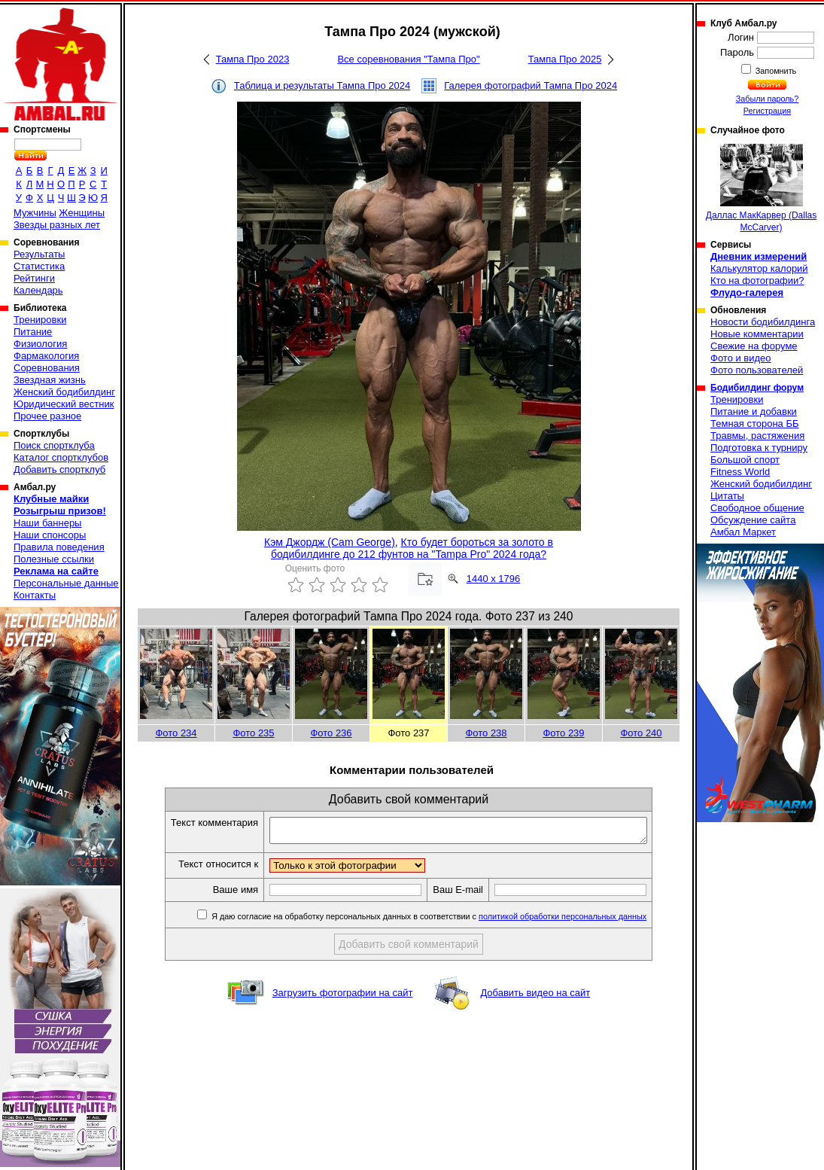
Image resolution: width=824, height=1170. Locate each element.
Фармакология (46, 355)
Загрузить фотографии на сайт (342, 997)
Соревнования (47, 367)
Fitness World (740, 471)
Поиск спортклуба (54, 445)
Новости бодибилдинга (762, 322)
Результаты (39, 254)
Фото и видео (740, 358)
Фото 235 (253, 733)
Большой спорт (745, 459)
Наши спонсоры (50, 535)
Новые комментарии (757, 334)
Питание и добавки (753, 411)
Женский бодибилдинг (64, 392)
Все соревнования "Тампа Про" (408, 59)
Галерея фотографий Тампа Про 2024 (530, 85)
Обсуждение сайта (752, 520)
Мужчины (35, 212)
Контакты (35, 595)
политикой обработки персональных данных (585, 920)
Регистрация (767, 110)
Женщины (82, 212)
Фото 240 (640, 733)
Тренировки (40, 319)
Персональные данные (66, 583)
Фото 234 (175, 733)
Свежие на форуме (754, 346)
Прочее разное (47, 416)
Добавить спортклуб (59, 469)
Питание (33, 331)
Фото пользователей (756, 370)
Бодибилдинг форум (757, 387)
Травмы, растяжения (757, 435)
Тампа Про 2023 (253, 59)
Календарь (38, 290)
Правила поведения (59, 547)
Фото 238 (485, 733)
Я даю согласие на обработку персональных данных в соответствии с (450, 920)
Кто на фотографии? (757, 280)
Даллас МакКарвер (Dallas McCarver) (761, 188)
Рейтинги (34, 278)
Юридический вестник (64, 404)
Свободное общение (757, 507)
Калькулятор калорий (759, 268)
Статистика (39, 266)
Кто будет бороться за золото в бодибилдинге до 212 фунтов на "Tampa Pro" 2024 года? (412, 548)
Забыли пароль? (767, 98)
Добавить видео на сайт (535, 997)
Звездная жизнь (50, 379)
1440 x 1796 (494, 578)
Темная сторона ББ (754, 423)
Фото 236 (330, 733)
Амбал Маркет (743, 532)
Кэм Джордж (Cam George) (329, 542)
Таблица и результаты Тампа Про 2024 (322, 85)
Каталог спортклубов (61, 457)
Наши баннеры (47, 523)
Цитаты (727, 495)
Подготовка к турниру (758, 447)
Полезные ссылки (54, 559)
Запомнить (775, 70)
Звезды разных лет (57, 224)
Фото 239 (563, 733)
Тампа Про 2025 (565, 59)
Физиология (40, 343)
